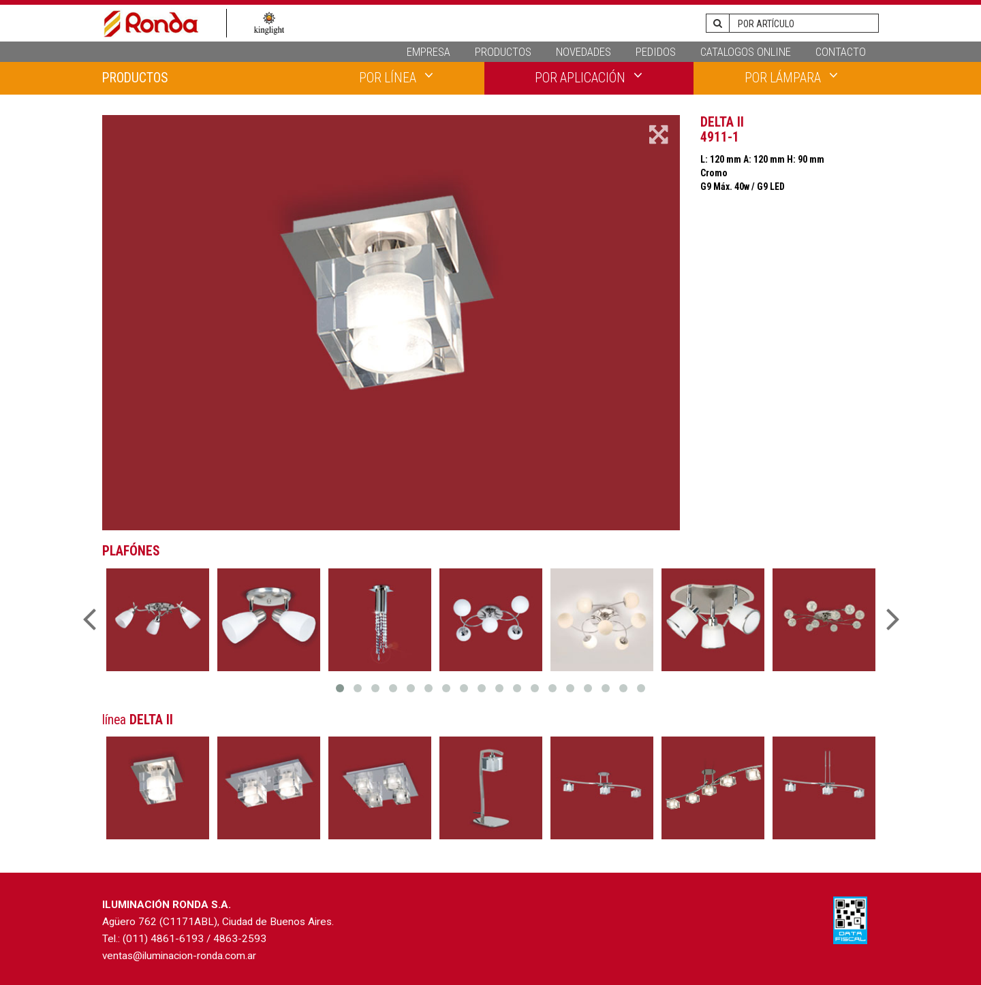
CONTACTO (840, 52)
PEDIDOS (656, 52)
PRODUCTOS (503, 52)
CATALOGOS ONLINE (745, 52)
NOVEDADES (583, 52)
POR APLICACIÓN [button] (588, 77)
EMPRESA (428, 52)
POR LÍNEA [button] (396, 77)
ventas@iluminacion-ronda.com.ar (179, 956)
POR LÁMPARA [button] (791, 77)
